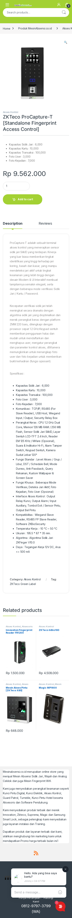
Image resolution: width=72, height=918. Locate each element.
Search (63, 12)
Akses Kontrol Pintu (17, 685)
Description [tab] (12, 223)
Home (6, 28)
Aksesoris (27, 626)
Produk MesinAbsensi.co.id (35, 28)
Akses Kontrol (10, 112)
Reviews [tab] (45, 223)
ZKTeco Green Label (23, 584)
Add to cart (25, 199)
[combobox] (30, 12)
